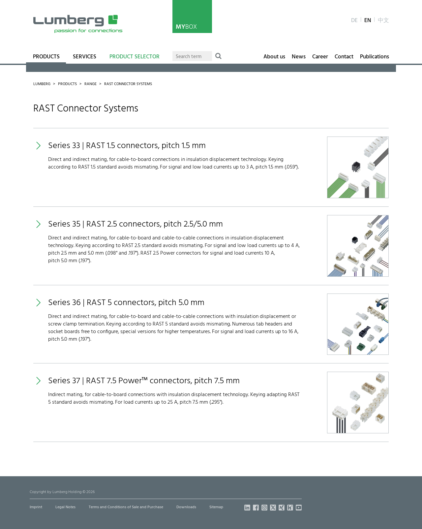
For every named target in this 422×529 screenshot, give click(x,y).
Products (46, 57)
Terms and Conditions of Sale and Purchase (126, 507)
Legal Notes (65, 507)
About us (274, 57)
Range (90, 84)
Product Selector (134, 57)
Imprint (36, 507)
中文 (383, 20)
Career (320, 57)
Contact (344, 57)
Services (84, 57)
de (354, 20)
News (299, 57)
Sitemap (216, 507)
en (367, 20)
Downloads (186, 507)
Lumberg (41, 84)
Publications (374, 57)
